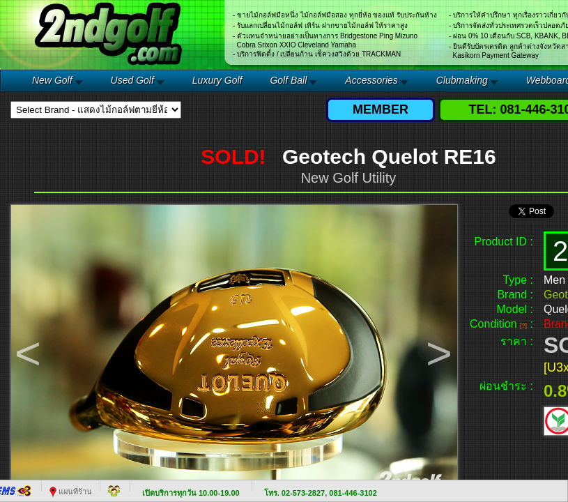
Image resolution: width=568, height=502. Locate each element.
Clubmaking (462, 80)
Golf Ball (288, 80)
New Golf (52, 80)
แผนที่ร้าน (70, 491)
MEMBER (380, 109)
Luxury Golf (217, 80)
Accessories (371, 80)
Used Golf (132, 80)
